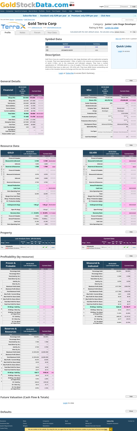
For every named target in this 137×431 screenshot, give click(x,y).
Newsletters (46, 426)
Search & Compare (21, 11)
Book (66, 421)
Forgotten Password (112, 423)
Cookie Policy (4, 428)
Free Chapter (56, 11)
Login (61, 73)
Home (2, 11)
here (105, 429)
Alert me (118, 39)
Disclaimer (3, 421)
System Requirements (6, 426)
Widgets (24, 426)
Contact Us (131, 421)
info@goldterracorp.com (54, 27)
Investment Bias (4, 423)
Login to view (112, 27)
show (53, 247)
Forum (48, 11)
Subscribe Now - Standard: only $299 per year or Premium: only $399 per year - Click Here (66, 15)
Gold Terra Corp (29, 19)
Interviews (67, 423)
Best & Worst (33, 11)
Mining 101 (88, 423)
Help (70, 11)
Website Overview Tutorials (93, 426)
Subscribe (70, 73)
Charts (64, 11)
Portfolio (42, 11)
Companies (9, 11)
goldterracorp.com (37, 27)
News (23, 421)
